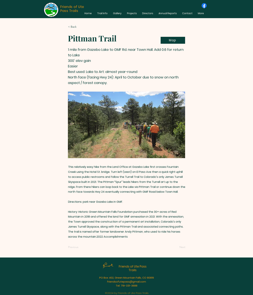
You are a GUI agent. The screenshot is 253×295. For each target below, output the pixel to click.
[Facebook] (204, 5)
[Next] (176, 247)
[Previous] (79, 247)
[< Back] (79, 26)
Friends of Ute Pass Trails (132, 268)
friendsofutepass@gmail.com (126, 281)
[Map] (173, 40)
